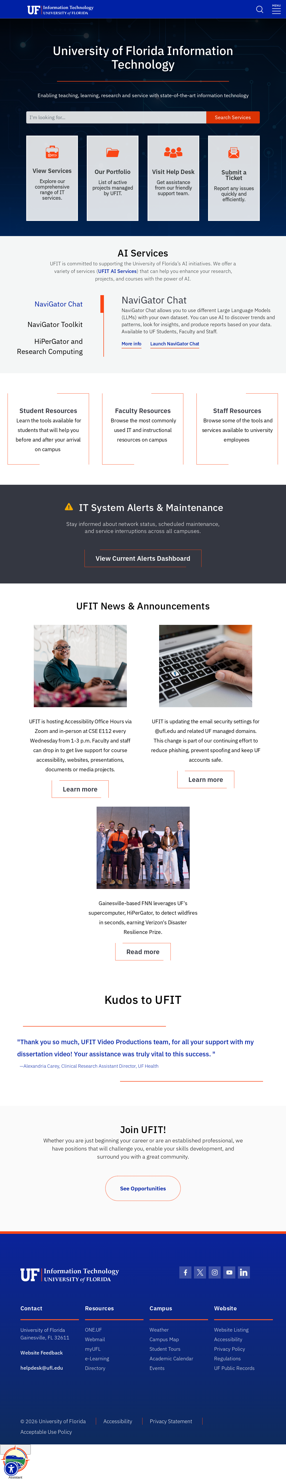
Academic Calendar (171, 1358)
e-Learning (97, 1358)
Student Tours (165, 1348)
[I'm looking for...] (116, 117)
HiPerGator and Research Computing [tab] (55, 346)
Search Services (233, 117)
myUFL (93, 1348)
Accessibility (228, 1339)
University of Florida (62, 1421)
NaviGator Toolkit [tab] (60, 326)
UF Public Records (234, 1368)
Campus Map (164, 1339)
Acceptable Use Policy (46, 1431)
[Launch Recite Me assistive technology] (11, 1469)
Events (157, 1368)
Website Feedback (41, 1352)
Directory (95, 1368)
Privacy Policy (229, 1348)
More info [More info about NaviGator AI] (131, 344)
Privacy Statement (171, 1421)
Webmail (95, 1339)
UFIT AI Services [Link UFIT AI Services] (117, 271)
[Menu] (276, 9)
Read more (143, 951)
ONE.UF (93, 1329)
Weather (159, 1329)
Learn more (205, 779)
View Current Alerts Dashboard (143, 558)
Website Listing (231, 1329)
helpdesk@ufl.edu (41, 1367)
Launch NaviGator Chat (174, 344)
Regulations (227, 1358)
